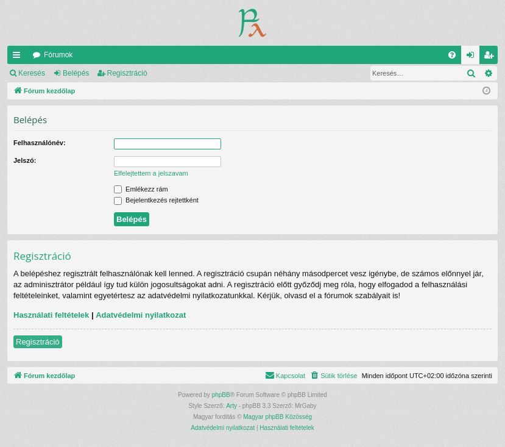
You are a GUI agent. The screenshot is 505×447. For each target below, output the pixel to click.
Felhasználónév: (39, 142)
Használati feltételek (51, 315)
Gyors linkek (19, 57)
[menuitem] (452, 55)
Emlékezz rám (141, 189)
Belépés (76, 73)
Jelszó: (24, 160)
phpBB (221, 395)
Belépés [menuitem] (473, 57)
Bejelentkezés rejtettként (156, 200)
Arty (231, 405)
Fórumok (58, 55)
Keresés (31, 73)
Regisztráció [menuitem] (491, 57)
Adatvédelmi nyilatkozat (141, 315)
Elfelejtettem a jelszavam (151, 173)
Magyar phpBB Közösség (277, 416)
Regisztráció (127, 73)
